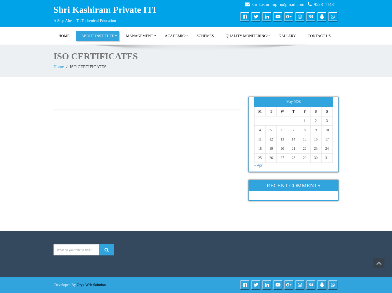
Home (59, 66)
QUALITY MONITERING (248, 35)
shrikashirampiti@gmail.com (278, 4)
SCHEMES (205, 36)
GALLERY (287, 36)
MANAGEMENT (141, 35)
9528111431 (325, 4)
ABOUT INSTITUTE (99, 35)
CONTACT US (319, 36)
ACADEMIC (176, 35)
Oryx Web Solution (91, 285)
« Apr (258, 165)
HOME (64, 36)
